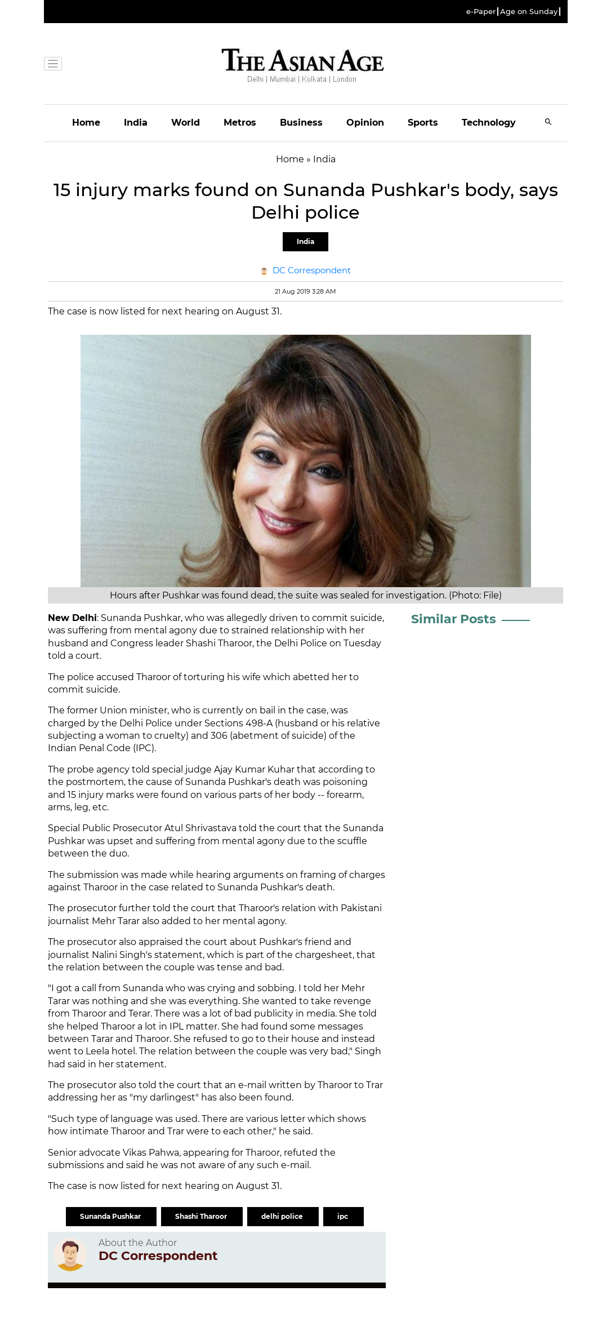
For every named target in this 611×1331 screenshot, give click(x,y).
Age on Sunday (529, 11)
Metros (240, 122)
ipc (343, 1216)
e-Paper (481, 11)
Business (301, 122)
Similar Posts (453, 619)
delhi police (283, 1216)
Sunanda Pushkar (111, 1216)
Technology (489, 122)
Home (86, 122)
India (136, 122)
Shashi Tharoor (202, 1216)
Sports (423, 122)
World (185, 122)
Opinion (365, 122)
